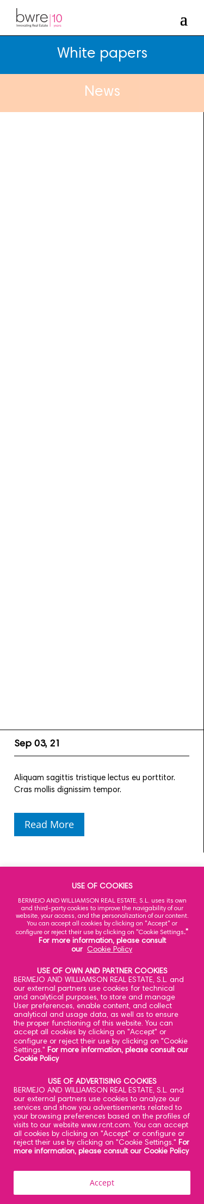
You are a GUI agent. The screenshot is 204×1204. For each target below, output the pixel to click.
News (102, 92)
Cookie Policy (109, 950)
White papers (102, 54)
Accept (102, 1182)
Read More (49, 824)
